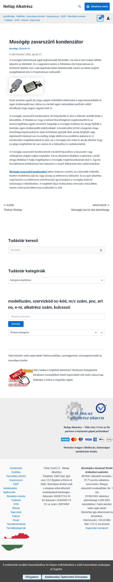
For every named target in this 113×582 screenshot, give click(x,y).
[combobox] (56, 333)
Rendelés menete (76, 16)
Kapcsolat (35, 20)
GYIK (17, 20)
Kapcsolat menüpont (97, 528)
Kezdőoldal (8, 16)
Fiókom (16, 516)
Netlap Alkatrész (18, 6)
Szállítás (20, 16)
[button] (79, 6)
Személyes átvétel (36, 16)
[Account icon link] (108, 18)
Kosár (16, 520)
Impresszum (53, 16)
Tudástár (8, 20)
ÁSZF (63, 16)
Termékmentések (16, 524)
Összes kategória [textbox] (53, 332)
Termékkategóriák (16, 528)
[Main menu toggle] (97, 7)
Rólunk (24, 20)
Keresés (15, 323)
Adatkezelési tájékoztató (10, 490)
